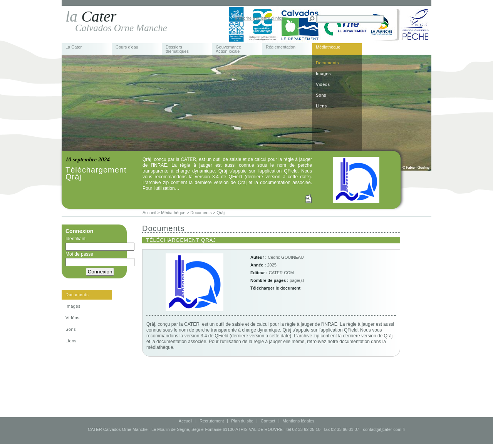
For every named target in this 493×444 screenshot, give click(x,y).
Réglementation (280, 47)
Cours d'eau (127, 47)
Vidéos (323, 84)
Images (323, 73)
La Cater (73, 47)
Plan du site (242, 421)
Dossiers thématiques (177, 49)
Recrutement (212, 421)
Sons (321, 95)
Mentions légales (299, 421)
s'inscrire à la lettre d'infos (259, 18)
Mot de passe (99, 258)
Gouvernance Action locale (228, 49)
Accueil (185, 421)
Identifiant (99, 243)
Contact (268, 421)
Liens (321, 106)
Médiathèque (328, 47)
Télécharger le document (275, 288)
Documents (327, 62)
